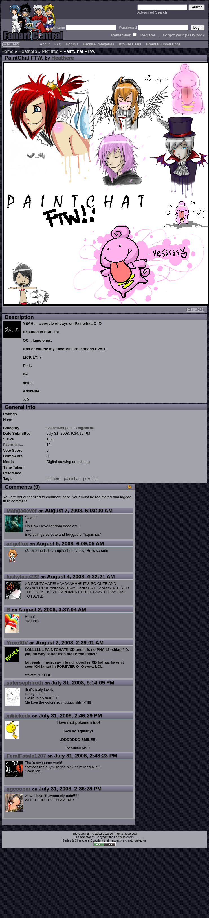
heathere (52, 478)
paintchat (71, 478)
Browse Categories (98, 44)
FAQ (57, 44)
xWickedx (18, 716)
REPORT (195, 309)
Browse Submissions (163, 44)
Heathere (27, 51)
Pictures (50, 51)
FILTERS (11, 44)
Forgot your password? (184, 35)
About (45, 44)
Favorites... (13, 445)
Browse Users (130, 44)
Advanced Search (152, 12)
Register (147, 35)
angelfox (17, 543)
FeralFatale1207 (26, 756)
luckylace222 (22, 576)
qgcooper (18, 789)
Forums (72, 44)
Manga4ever (21, 510)
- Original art (84, 428)
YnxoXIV (17, 642)
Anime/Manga (57, 428)
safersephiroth (24, 683)
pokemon (91, 478)
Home (7, 51)
